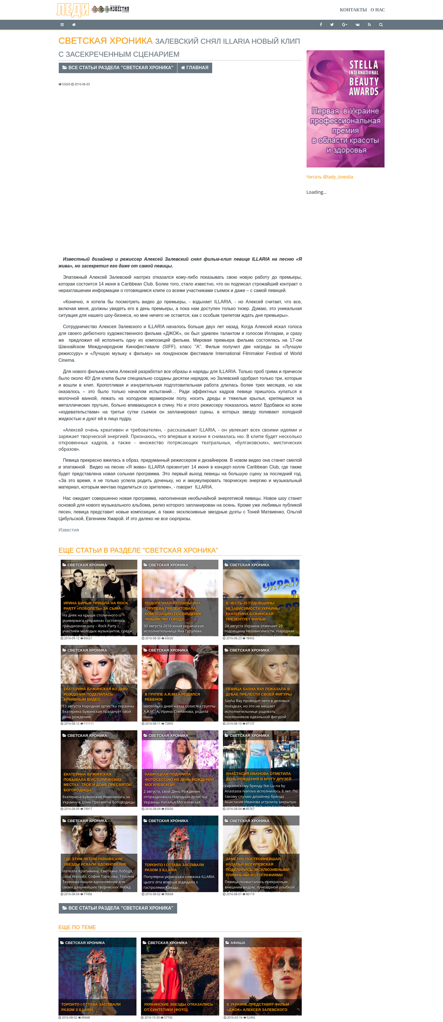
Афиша (235, 943)
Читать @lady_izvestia (330, 177)
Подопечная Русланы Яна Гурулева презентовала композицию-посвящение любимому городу (173, 611)
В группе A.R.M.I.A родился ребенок (172, 697)
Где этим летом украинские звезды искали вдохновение (95, 861)
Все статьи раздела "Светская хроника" (117, 67)
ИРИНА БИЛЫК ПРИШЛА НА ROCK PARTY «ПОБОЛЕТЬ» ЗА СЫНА (96, 606)
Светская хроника (84, 565)
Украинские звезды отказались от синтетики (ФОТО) (178, 1007)
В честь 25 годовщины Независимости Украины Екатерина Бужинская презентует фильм (253, 611)
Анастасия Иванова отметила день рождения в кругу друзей (258, 776)
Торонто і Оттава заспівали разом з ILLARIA (174, 867)
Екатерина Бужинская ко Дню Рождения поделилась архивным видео (96, 694)
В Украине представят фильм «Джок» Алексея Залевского (258, 1007)
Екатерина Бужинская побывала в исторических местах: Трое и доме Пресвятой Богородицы (98, 782)
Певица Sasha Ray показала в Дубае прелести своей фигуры (259, 691)
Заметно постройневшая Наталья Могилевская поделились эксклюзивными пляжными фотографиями (258, 867)
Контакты (353, 9)
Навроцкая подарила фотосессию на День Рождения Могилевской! (179, 779)
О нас (378, 9)
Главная (195, 67)
